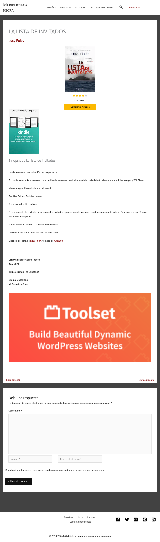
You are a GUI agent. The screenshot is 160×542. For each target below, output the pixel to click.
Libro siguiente (148, 379)
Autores (89, 514)
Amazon (57, 240)
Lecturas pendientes (80, 518)
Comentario (15, 410)
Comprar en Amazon (80, 106)
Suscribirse (134, 7)
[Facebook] (118, 516)
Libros (80, 514)
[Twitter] (127, 516)
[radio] (74, 95)
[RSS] (153, 516)
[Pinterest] (144, 516)
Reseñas (70, 514)
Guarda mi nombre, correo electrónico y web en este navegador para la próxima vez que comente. (55, 467)
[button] (69, 7)
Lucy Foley (16, 40)
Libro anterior (11, 379)
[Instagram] (135, 516)
